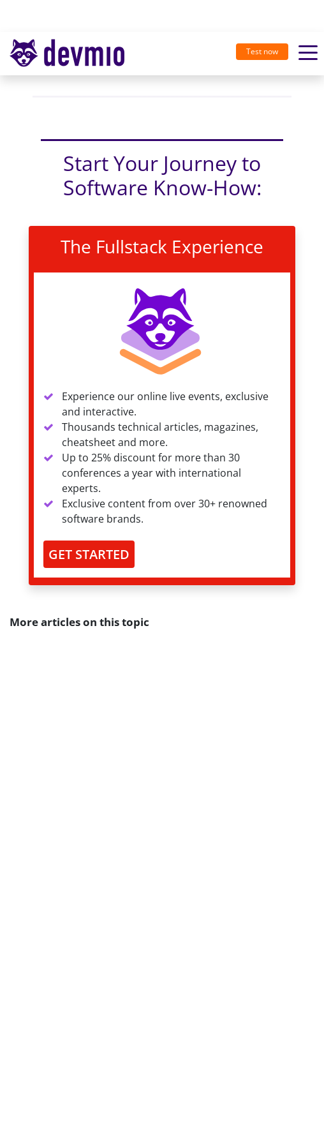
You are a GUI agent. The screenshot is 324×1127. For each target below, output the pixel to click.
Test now (262, 51)
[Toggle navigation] (72, 53)
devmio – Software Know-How (67, 53)
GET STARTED (88, 554)
